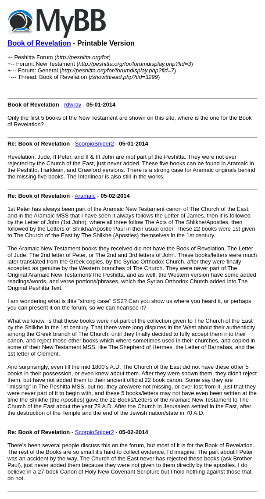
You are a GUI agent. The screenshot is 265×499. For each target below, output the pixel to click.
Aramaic (85, 195)
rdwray (72, 104)
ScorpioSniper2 (94, 143)
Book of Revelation (39, 43)
